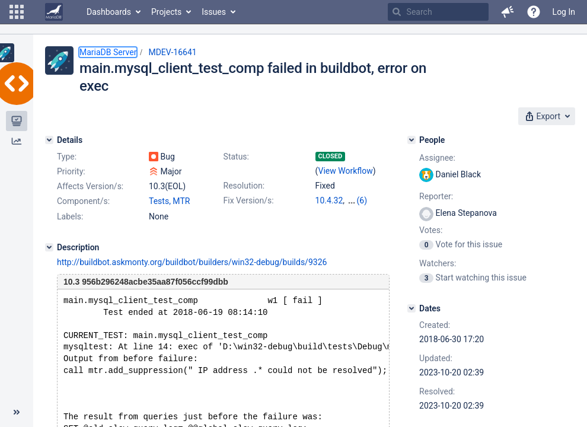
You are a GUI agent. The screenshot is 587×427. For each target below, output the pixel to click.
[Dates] (411, 308)
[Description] (49, 247)
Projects (166, 12)
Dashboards (109, 12)
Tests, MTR (169, 201)
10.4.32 (329, 200)
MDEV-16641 (172, 52)
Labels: (70, 216)
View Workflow (345, 171)
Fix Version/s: (249, 200)
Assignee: (437, 157)
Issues (214, 12)
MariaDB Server (107, 52)
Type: (66, 156)
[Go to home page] (54, 12)
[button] (16, 12)
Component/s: (83, 201)
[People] (411, 140)
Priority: (71, 171)
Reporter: (436, 196)
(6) (362, 200)
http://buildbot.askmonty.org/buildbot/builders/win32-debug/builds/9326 (192, 262)
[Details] (49, 140)
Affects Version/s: (90, 186)
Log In (564, 12)
